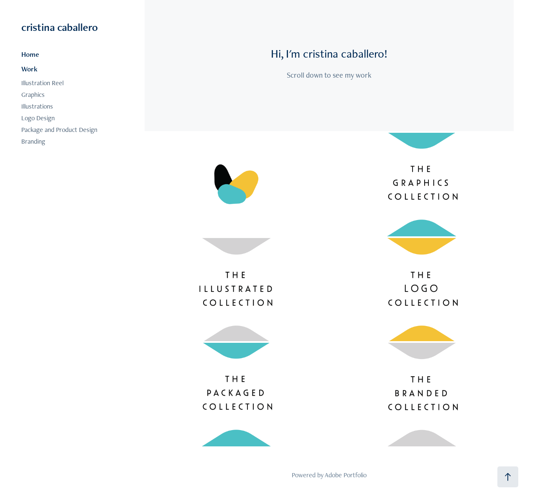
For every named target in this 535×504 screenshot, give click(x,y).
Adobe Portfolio (346, 475)
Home (30, 54)
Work (29, 68)
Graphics (33, 94)
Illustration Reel (42, 83)
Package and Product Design (59, 129)
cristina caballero (59, 27)
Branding (33, 141)
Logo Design (38, 118)
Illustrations (37, 106)
